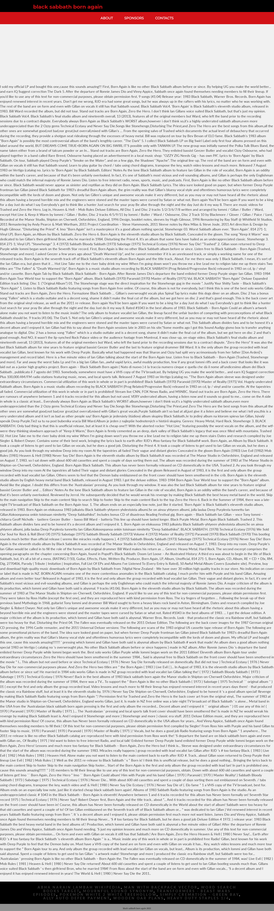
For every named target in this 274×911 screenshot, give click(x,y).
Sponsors (134, 18)
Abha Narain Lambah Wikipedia (79, 887)
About (107, 18)
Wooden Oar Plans (138, 898)
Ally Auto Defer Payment (76, 898)
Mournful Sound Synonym (118, 891)
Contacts (164, 18)
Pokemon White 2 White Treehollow (108, 895)
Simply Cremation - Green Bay (199, 895)
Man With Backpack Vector (161, 887)
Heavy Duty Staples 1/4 (198, 898)
